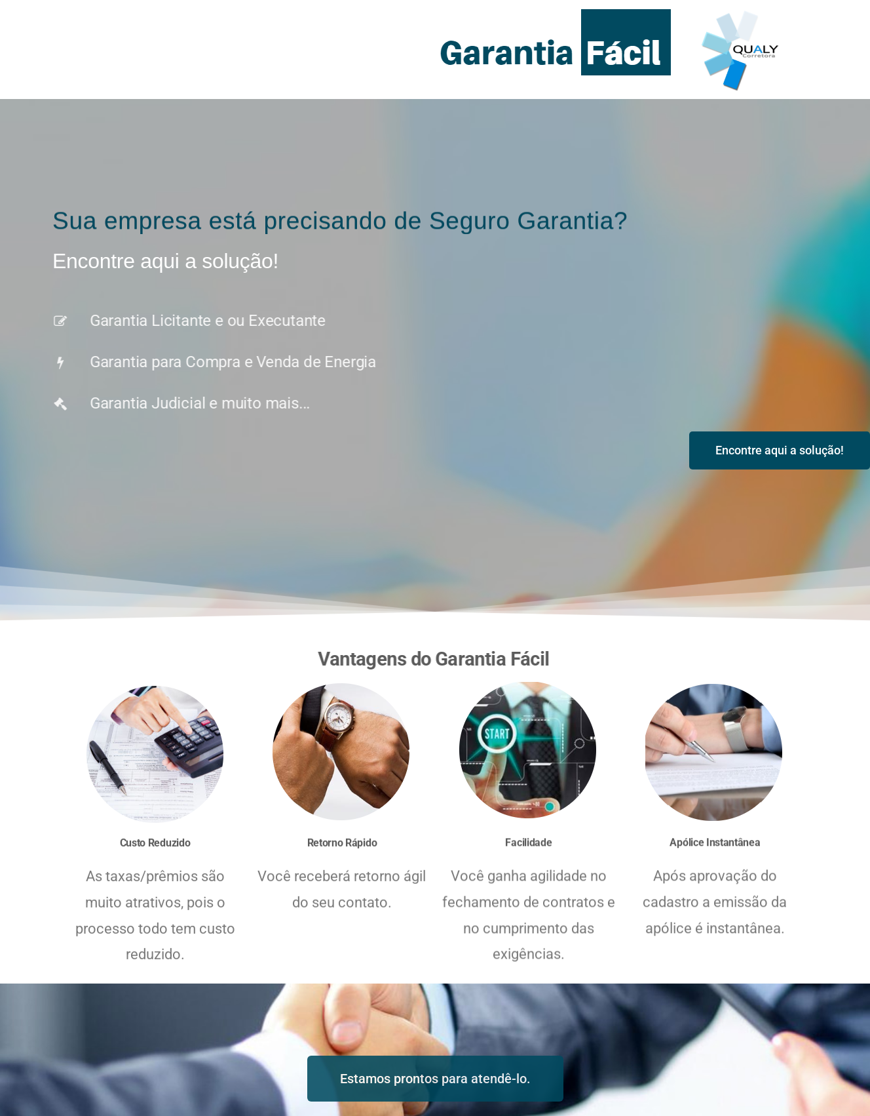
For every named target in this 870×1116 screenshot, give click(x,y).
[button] (779, 450)
